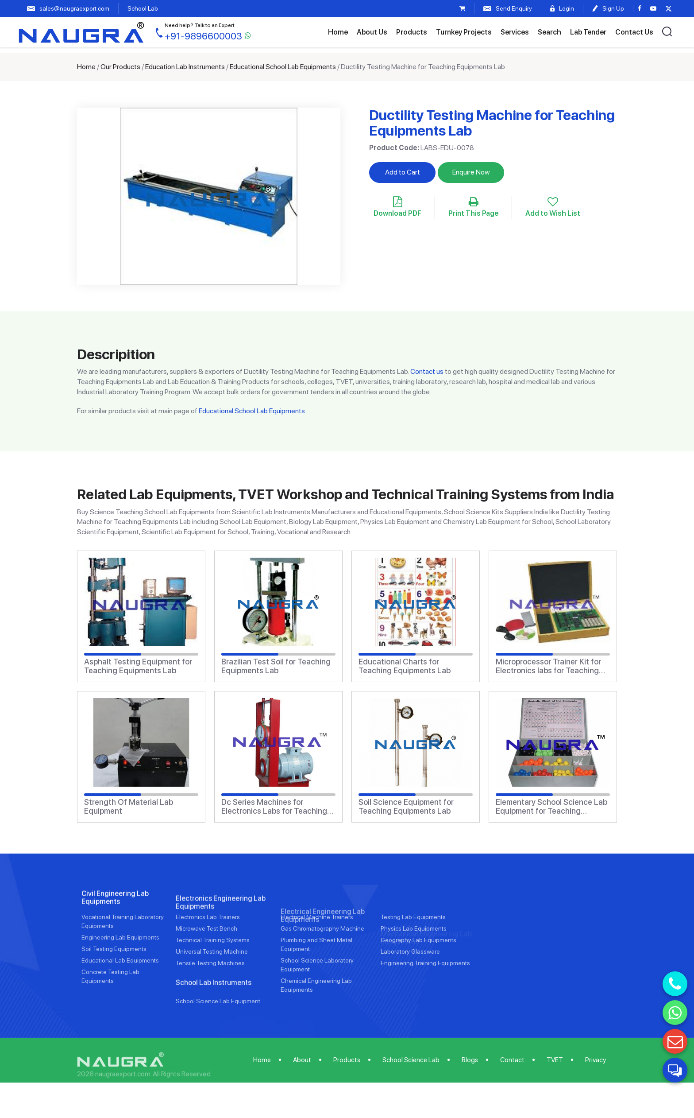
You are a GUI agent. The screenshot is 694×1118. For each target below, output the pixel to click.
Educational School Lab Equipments (283, 66)
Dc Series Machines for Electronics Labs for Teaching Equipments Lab (274, 806)
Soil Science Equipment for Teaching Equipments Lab (406, 806)
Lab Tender (588, 32)
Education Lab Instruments (185, 66)
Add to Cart (402, 172)
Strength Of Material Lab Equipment (128, 806)
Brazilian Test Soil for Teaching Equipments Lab (276, 666)
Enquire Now (471, 172)
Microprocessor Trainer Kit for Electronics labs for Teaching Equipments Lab (548, 666)
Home (338, 32)
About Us (372, 32)
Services (515, 32)
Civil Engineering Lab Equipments (115, 931)
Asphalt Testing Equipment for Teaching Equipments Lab (138, 666)
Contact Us (634, 32)
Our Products (120, 66)
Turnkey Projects (464, 32)
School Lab (142, 8)
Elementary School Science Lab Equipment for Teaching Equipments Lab (551, 806)
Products (411, 32)
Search (549, 32)
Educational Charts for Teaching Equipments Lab (405, 666)
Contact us (426, 371)
